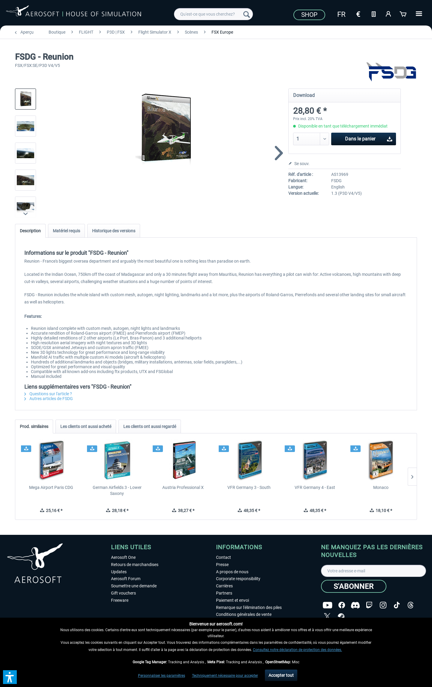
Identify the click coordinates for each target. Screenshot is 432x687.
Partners (224, 593)
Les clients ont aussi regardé (149, 426)
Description (30, 230)
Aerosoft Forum (125, 578)
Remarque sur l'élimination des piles (249, 607)
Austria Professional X (183, 487)
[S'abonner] (353, 586)
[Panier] (404, 14)
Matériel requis (66, 230)
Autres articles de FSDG (48, 398)
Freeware (119, 600)
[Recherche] (246, 14)
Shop (309, 14)
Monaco (380, 487)
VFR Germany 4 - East (315, 487)
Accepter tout (281, 675)
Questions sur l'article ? (48, 393)
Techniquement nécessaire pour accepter (225, 675)
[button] (10, 677)
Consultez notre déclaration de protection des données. (297, 650)
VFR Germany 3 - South (249, 487)
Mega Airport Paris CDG (51, 487)
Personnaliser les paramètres (161, 675)
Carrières (224, 585)
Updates (119, 571)
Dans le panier (369, 138)
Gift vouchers (123, 593)
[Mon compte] (388, 14)
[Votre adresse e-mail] (373, 571)
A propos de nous (232, 571)
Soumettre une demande (134, 585)
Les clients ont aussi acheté (85, 426)
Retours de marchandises (134, 564)
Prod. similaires (34, 426)
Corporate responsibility (238, 578)
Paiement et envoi (232, 600)
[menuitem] (213, 14)
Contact (223, 557)
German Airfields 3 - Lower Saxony (117, 490)
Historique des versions (113, 230)
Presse (222, 564)
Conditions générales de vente (244, 614)
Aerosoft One (123, 557)
